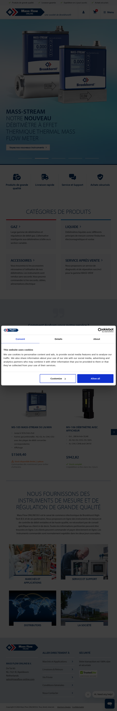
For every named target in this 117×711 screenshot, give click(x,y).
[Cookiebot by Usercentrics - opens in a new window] (100, 330)
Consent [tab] (20, 339)
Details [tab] (58, 339)
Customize (58, 378)
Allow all (95, 378)
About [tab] (96, 339)
